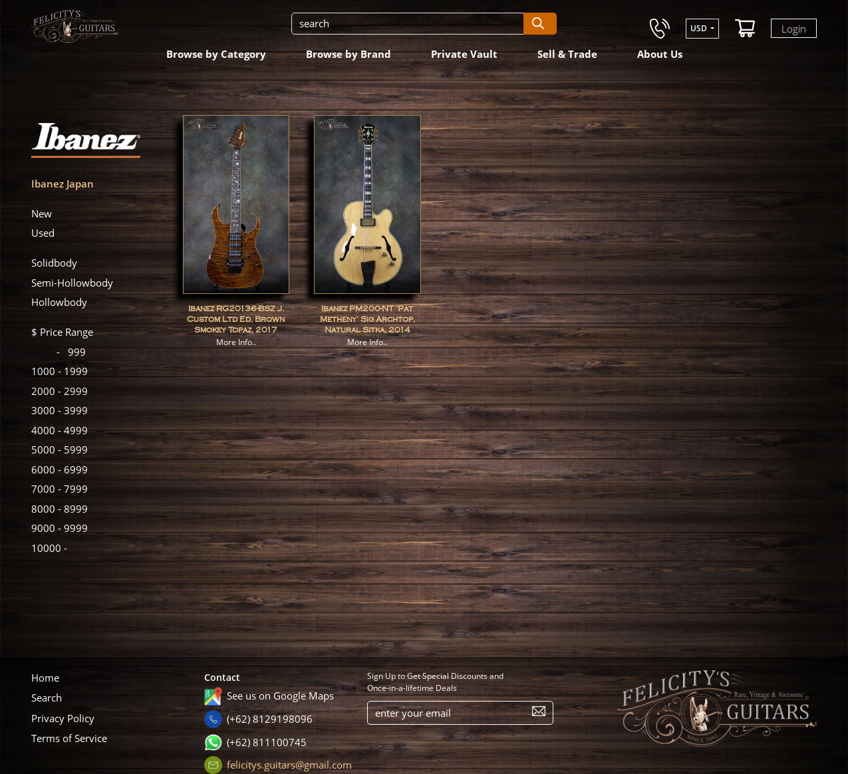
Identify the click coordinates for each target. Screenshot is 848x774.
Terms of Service (69, 738)
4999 (59, 430)
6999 (59, 469)
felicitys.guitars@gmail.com (289, 764)
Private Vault (464, 54)
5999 (59, 449)
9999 (59, 528)
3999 (59, 410)
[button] (702, 29)
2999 (59, 391)
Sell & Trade (567, 54)
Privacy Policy (62, 718)
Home (45, 677)
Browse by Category (216, 54)
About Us (659, 54)
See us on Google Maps (280, 695)
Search (46, 697)
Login (793, 28)
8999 (59, 508)
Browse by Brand (348, 54)
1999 (59, 371)
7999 (59, 488)
